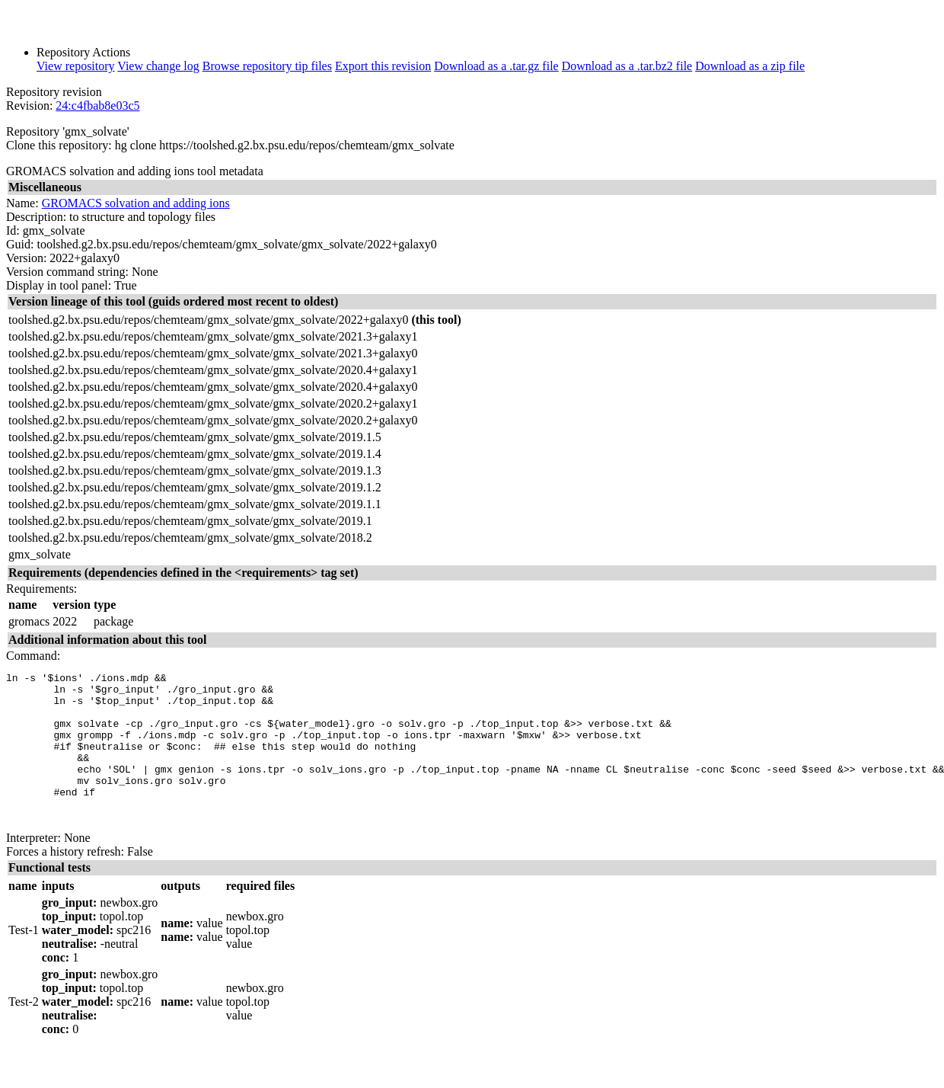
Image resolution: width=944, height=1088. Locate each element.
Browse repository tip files (267, 65)
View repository (76, 65)
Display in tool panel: (58, 285)
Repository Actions (83, 52)
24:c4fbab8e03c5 (97, 105)
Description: (36, 216)
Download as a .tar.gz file (496, 65)
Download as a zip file (750, 65)
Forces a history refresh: (65, 881)
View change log (158, 65)
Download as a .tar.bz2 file (627, 65)
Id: (13, 230)
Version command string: (67, 271)
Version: (26, 257)
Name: (22, 203)
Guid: (19, 244)
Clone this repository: (59, 145)
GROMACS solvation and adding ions (136, 203)
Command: (33, 655)
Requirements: (41, 588)
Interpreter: (33, 867)
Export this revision (383, 65)
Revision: (29, 105)
